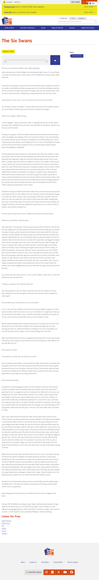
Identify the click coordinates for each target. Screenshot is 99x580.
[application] (31, 60)
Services (72, 28)
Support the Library (87, 28)
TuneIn (4, 531)
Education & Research (27, 28)
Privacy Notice (58, 562)
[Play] (55, 60)
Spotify (4, 529)
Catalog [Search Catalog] (63, 18)
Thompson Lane (9, 7)
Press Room (45, 562)
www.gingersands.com (16, 509)
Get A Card (75, 2)
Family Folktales (77, 56)
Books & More (9, 28)
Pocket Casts (6, 523)
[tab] (63, 18)
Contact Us (17, 2)
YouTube (4, 534)
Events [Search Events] (82, 18)
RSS (3, 526)
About (23, 562)
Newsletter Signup (35, 572)
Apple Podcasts (6, 521)
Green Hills (8, 12)
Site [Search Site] (73, 18)
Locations (9, 2)
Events (43, 28)
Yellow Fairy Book (34, 68)
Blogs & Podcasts (57, 28)
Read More (89, 7)
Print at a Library (73, 562)
